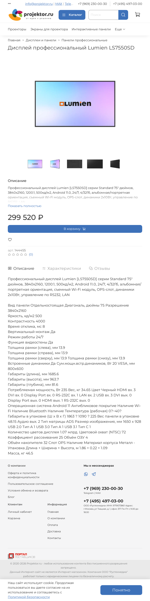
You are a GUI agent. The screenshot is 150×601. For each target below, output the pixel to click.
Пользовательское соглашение (30, 484)
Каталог (72, 15)
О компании (56, 518)
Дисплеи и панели (41, 40)
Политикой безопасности (29, 597)
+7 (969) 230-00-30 (92, 4)
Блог (11, 497)
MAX (58, 4)
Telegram (72, 4)
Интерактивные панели (91, 29)
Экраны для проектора (49, 29)
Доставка (54, 531)
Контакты (54, 538)
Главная (14, 40)
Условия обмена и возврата (28, 490)
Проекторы (17, 29)
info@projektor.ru (39, 4)
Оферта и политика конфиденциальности (23, 475)
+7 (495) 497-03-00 (127, 4)
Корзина (14, 518)
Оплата (52, 525)
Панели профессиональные (84, 40)
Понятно (121, 590)
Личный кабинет (20, 512)
